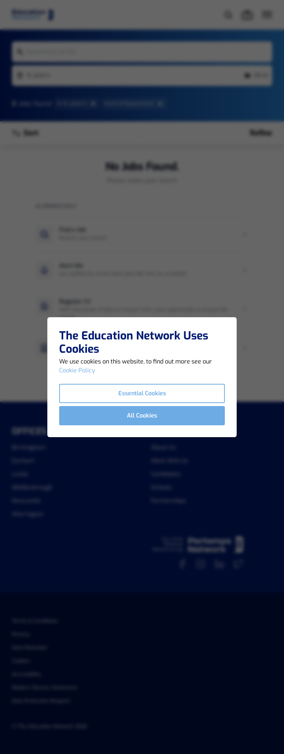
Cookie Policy (77, 370)
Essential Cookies (142, 393)
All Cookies (142, 415)
